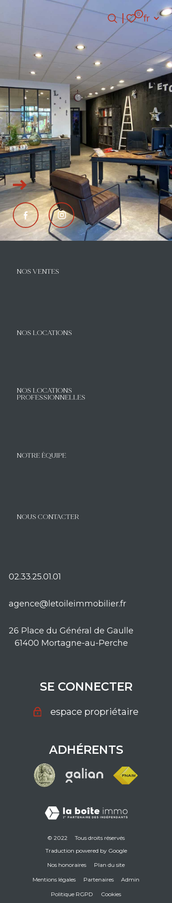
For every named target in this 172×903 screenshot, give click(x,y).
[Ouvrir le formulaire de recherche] (112, 18)
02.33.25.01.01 (35, 577)
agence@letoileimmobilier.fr (67, 604)
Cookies (111, 894)
